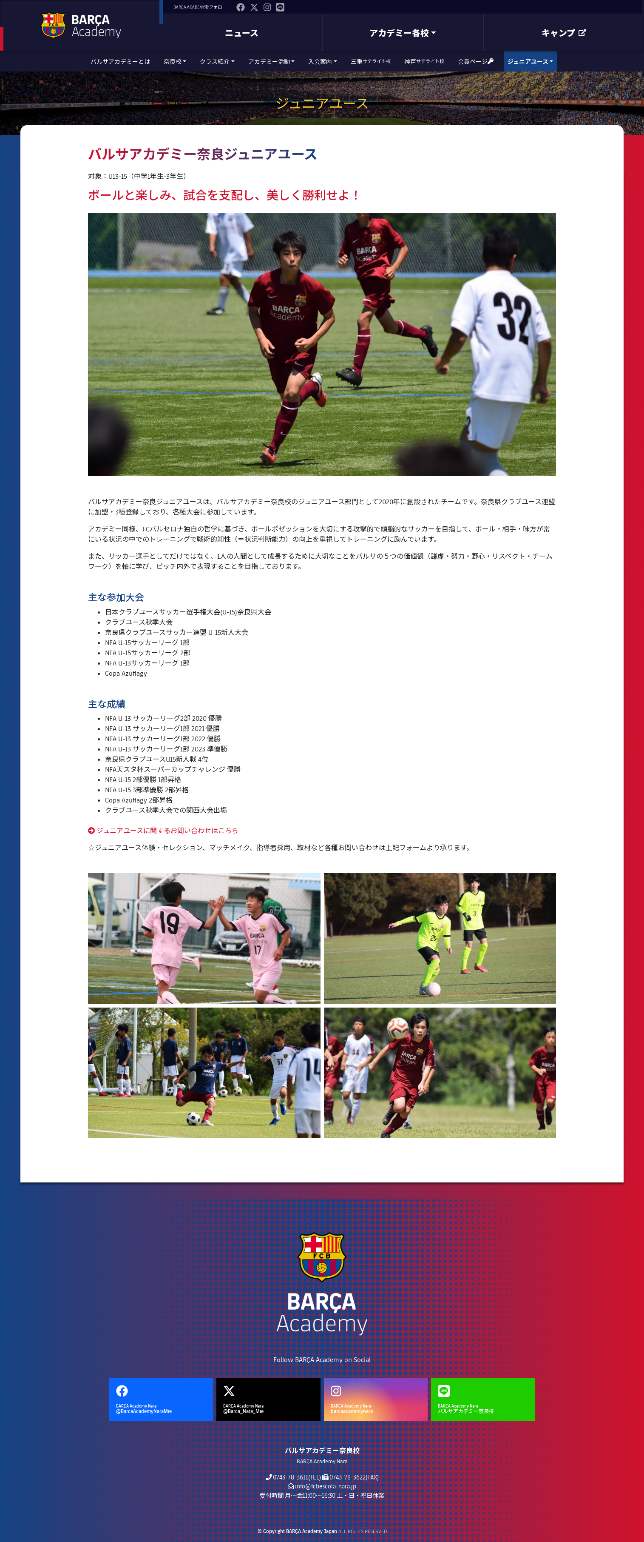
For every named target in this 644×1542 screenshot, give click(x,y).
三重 (371, 61)
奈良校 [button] (173, 61)
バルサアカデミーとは (120, 61)
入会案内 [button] (320, 61)
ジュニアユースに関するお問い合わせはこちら (163, 830)
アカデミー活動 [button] (269, 61)
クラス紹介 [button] (215, 61)
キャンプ (564, 32)
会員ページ (476, 61)
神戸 (424, 61)
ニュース (241, 32)
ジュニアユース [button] (528, 61)
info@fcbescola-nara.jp (325, 1486)
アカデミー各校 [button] (399, 32)
